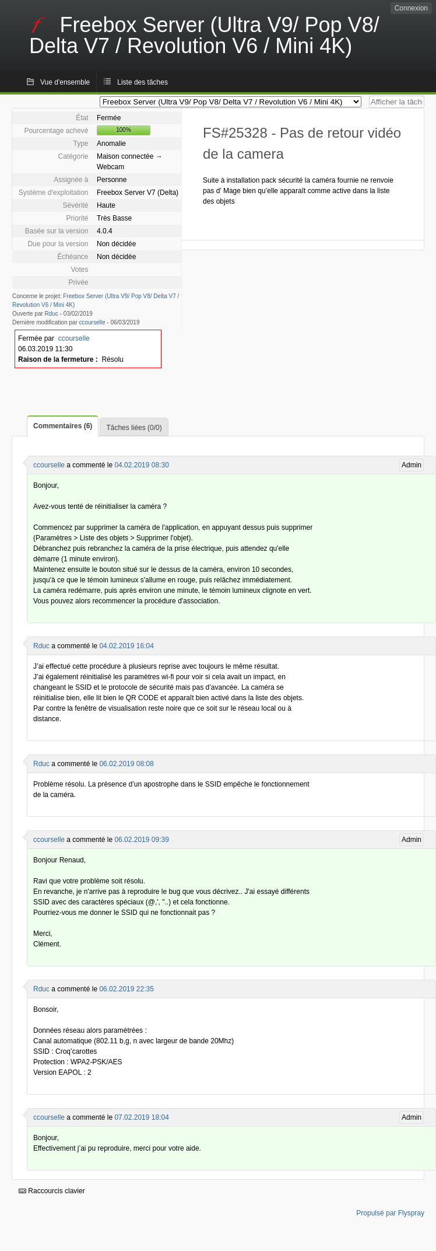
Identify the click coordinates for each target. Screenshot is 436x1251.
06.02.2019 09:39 (141, 840)
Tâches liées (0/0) (133, 428)
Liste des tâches (142, 82)
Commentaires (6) (62, 426)
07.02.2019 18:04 (141, 1117)
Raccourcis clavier (52, 1191)
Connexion (411, 8)
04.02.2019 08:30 (141, 465)
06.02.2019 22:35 (126, 989)
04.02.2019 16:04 (126, 646)
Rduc (51, 313)
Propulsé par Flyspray (390, 1213)
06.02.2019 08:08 (126, 764)
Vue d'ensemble (65, 82)
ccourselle (92, 322)
